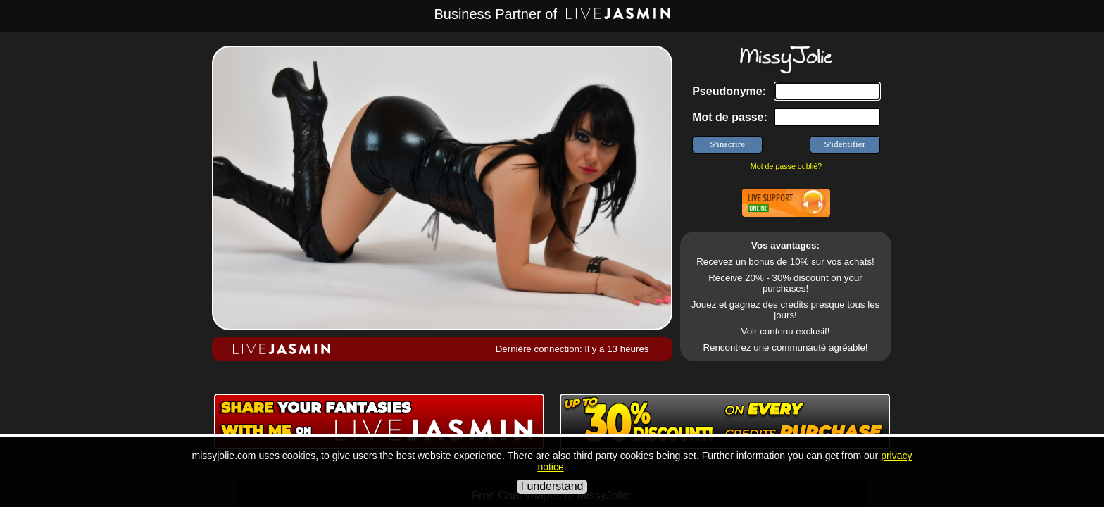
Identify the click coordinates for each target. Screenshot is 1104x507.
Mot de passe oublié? (786, 166)
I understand (552, 486)
